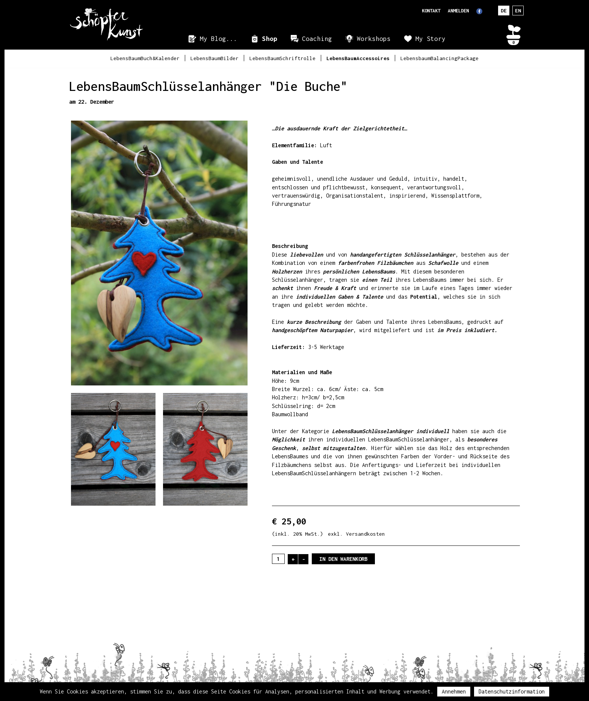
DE (504, 11)
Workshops (374, 38)
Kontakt (431, 11)
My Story (430, 38)
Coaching (317, 38)
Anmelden (458, 11)
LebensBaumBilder (214, 58)
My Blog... (218, 38)
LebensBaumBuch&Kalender (145, 58)
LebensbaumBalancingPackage (439, 58)
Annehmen (454, 691)
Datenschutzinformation (512, 691)
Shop (269, 38)
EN (518, 11)
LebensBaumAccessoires (358, 58)
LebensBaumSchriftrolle (282, 58)
